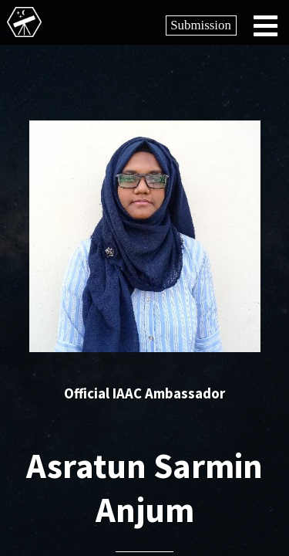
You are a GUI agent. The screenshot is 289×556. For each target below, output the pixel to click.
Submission (200, 25)
